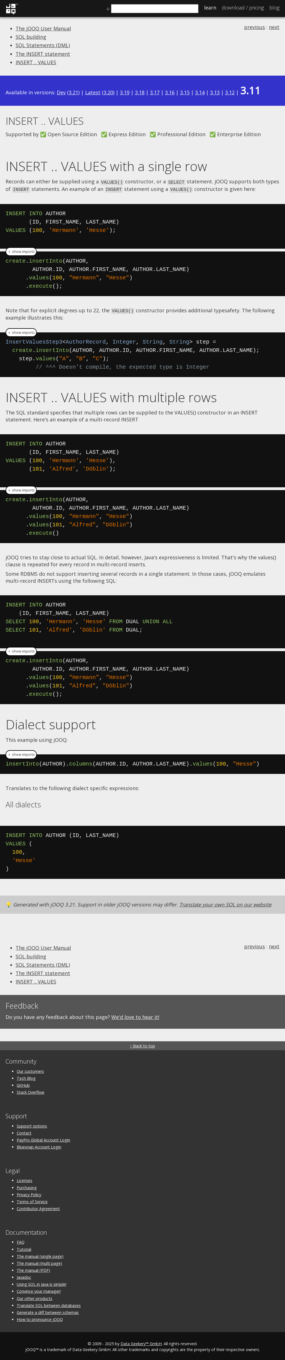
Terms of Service (32, 1200)
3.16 (170, 92)
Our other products (34, 1297)
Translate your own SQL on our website (225, 903)
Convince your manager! (39, 1290)
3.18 (139, 92)
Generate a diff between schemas (48, 1311)
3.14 (200, 92)
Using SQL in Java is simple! (41, 1283)
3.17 (154, 92)
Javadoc (24, 1276)
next (274, 27)
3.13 (215, 92)
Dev (61, 92)
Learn (210, 7)
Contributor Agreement (38, 1207)
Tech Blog (26, 1077)
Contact (24, 1131)
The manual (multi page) (39, 1262)
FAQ (20, 1241)
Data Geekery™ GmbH (141, 1342)
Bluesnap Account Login (39, 1145)
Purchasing (27, 1186)
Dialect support (51, 723)
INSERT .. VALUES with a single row (106, 166)
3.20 (108, 92)
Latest (92, 92)
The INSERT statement (43, 54)
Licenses (24, 1179)
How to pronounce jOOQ (40, 1318)
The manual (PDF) (33, 1269)
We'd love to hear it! (135, 1016)
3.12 (230, 92)
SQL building (31, 36)
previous (254, 27)
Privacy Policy (29, 1193)
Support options (32, 1124)
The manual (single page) (40, 1255)
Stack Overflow (30, 1091)
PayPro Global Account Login (43, 1138)
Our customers (30, 1070)
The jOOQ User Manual (43, 28)
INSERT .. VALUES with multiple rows (111, 396)
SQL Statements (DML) (43, 45)
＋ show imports (21, 250)
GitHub (23, 1084)
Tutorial (24, 1248)
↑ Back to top (142, 1044)
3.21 (73, 92)
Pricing (243, 7)
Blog (274, 7)
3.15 (185, 92)
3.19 (124, 92)
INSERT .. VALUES (36, 62)
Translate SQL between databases (49, 1304)
